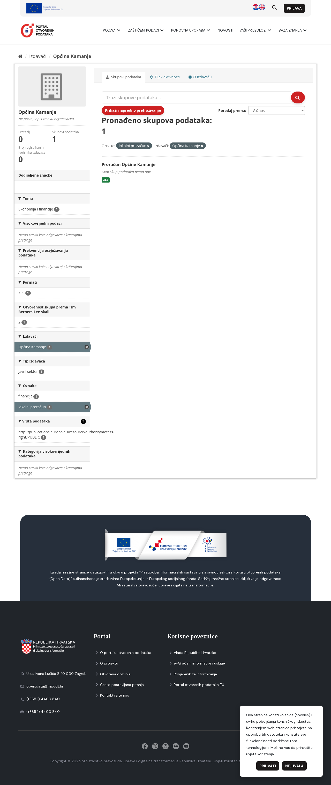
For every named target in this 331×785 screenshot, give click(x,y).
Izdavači (38, 56)
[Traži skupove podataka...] (196, 97)
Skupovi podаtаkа (123, 76)
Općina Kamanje (72, 56)
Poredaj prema (231, 110)
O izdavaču (200, 76)
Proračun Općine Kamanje (128, 164)
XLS (105, 180)
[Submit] (298, 97)
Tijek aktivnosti (165, 76)
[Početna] (20, 56)
